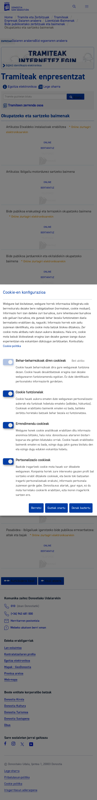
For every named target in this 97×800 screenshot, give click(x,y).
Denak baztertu (81, 508)
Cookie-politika (12, 346)
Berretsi (36, 508)
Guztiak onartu (56, 508)
